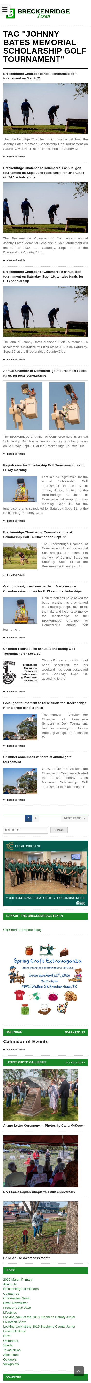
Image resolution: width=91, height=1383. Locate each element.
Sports (8, 1345)
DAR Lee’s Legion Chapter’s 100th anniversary (39, 1192)
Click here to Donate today (22, 930)
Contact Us (11, 1293)
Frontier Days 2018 (17, 1307)
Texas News (12, 1350)
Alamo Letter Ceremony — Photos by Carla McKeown (44, 1125)
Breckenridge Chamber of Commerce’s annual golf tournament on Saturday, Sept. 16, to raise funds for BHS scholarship (43, 276)
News (7, 1336)
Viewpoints (11, 1364)
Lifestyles (10, 1312)
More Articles (75, 1032)
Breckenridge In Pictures (21, 1289)
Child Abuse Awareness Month (26, 1258)
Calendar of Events (26, 1041)
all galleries (75, 1062)
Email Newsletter (15, 1303)
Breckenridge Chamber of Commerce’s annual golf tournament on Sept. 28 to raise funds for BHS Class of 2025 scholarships (43, 172)
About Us (10, 1284)
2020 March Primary (18, 1279)
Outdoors (10, 1359)
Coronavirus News (16, 1298)
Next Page (74, 818)
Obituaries (10, 1340)
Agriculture (11, 1354)
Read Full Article (14, 157)
